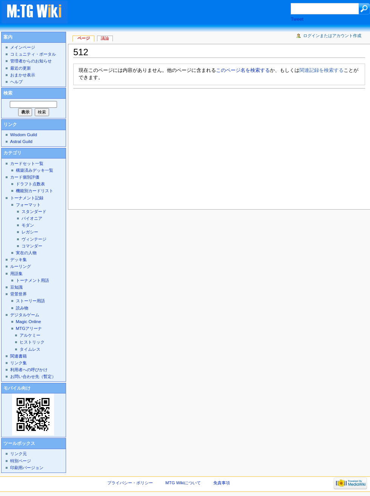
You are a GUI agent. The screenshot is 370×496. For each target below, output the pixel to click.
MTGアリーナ (29, 328)
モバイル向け (17, 388)
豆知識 (16, 287)
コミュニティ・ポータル (33, 54)
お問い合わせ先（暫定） (33, 376)
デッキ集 (18, 259)
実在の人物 (26, 252)
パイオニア (32, 218)
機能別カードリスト (34, 190)
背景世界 (18, 294)
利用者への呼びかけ (29, 369)
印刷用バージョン (26, 467)
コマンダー (32, 246)
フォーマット (28, 204)
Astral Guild (21, 141)
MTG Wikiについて (183, 482)
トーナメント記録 (26, 198)
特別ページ (20, 461)
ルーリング (20, 266)
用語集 (16, 273)
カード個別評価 (24, 177)
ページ (83, 38)
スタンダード (34, 211)
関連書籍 (18, 356)
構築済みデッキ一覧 (34, 170)
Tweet (297, 19)
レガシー (30, 232)
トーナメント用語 (32, 280)
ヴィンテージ (34, 239)
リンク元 (18, 453)
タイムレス (30, 349)
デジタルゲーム (24, 315)
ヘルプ (16, 81)
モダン (28, 225)
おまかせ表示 (22, 75)
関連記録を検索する (321, 70)
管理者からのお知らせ (31, 61)
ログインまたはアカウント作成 (332, 35)
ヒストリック (32, 342)
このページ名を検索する (243, 70)
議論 (105, 38)
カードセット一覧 (26, 163)
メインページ (22, 47)
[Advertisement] (145, 147)
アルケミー (30, 335)
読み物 (22, 308)
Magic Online (28, 321)
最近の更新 (20, 68)
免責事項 (221, 482)
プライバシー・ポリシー (130, 482)
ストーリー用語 (30, 301)
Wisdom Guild (23, 134)
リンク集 (18, 363)
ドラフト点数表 (30, 184)
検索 (7, 93)
